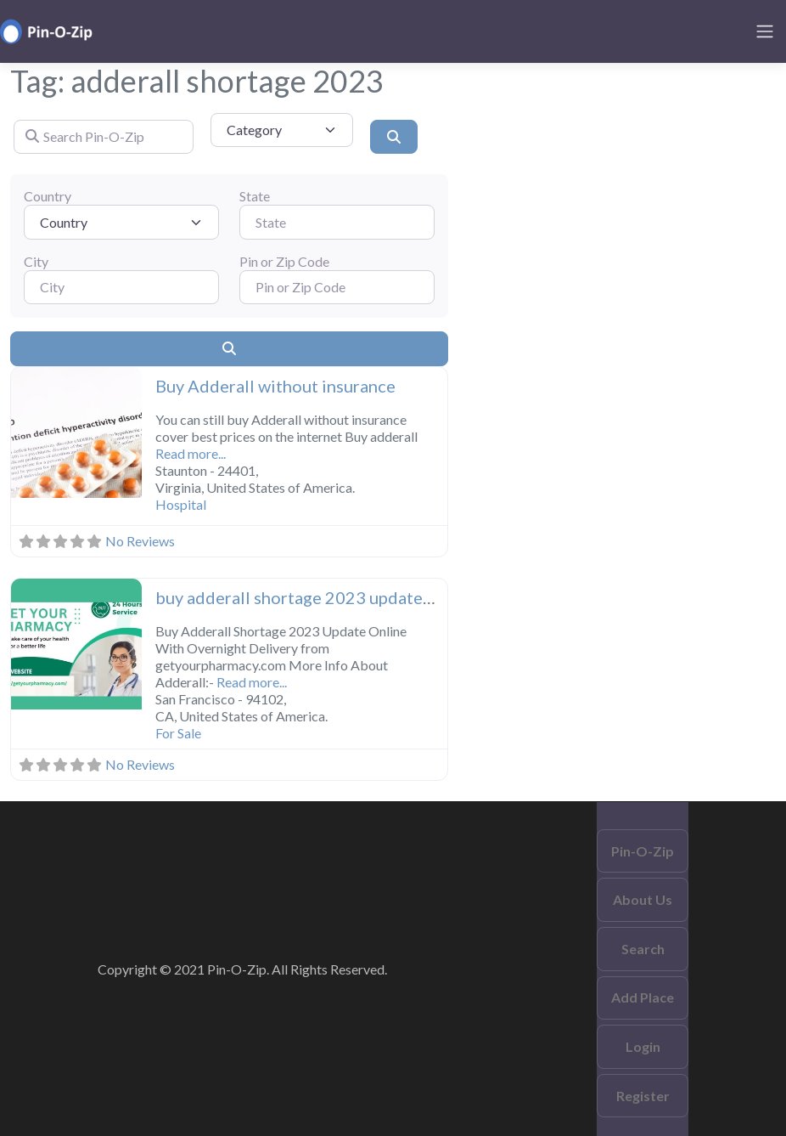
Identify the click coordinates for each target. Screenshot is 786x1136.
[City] (121, 287)
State (254, 196)
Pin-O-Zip (642, 851)
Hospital (180, 504)
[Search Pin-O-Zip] (104, 137)
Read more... (190, 453)
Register (643, 1096)
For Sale (178, 733)
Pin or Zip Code (284, 261)
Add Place (642, 997)
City (36, 261)
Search (643, 949)
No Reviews (140, 541)
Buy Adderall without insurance (275, 386)
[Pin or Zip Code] (337, 287)
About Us (642, 899)
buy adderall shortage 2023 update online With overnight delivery (407, 597)
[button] (21, 434)
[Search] (394, 137)
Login (643, 1046)
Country (47, 196)
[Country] (121, 222)
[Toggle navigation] (765, 31)
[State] (337, 222)
